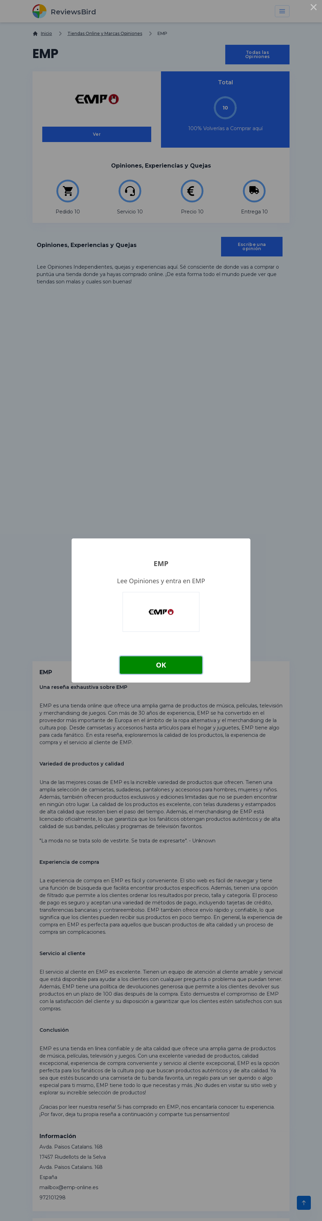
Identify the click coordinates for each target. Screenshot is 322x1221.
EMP (161, 563)
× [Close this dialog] (313, 8)
